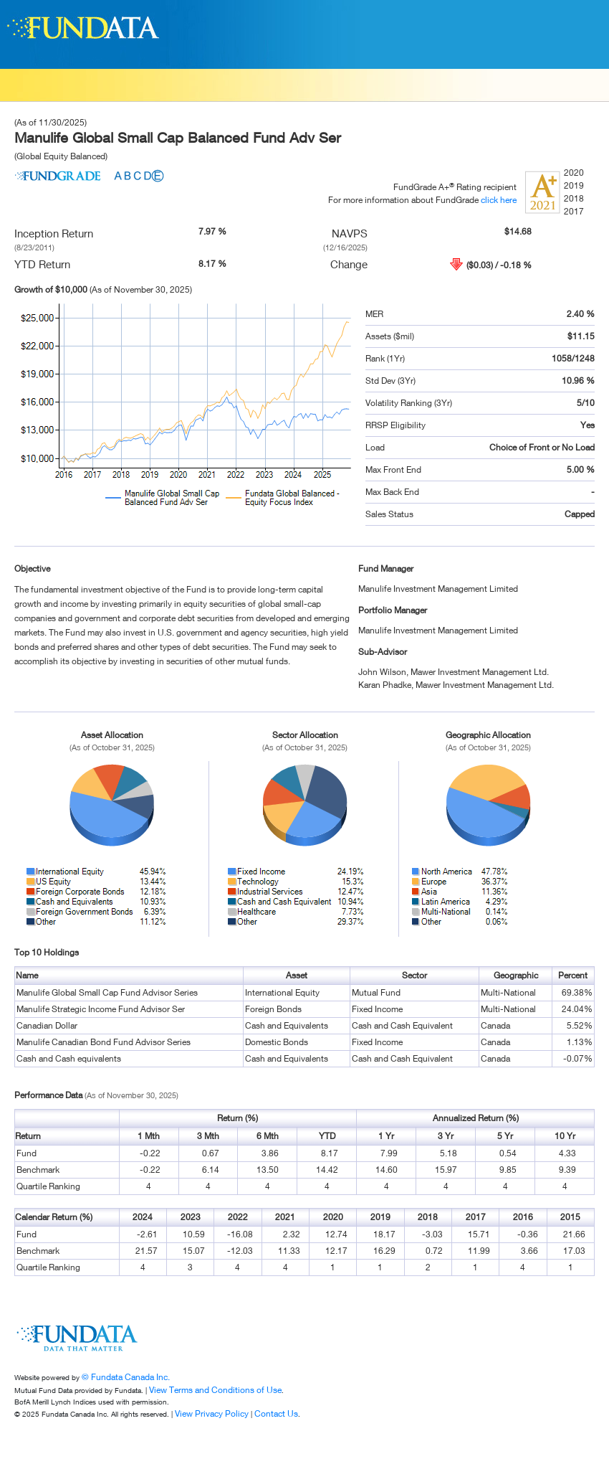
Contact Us (276, 1413)
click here (499, 199)
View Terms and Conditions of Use (215, 1389)
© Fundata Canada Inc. (126, 1376)
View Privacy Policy (212, 1413)
